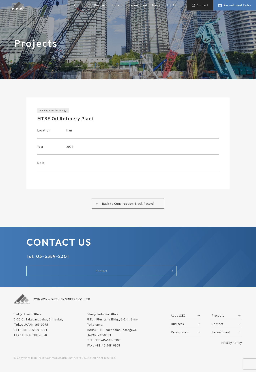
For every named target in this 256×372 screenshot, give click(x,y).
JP (167, 6)
